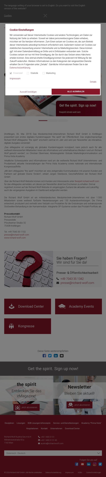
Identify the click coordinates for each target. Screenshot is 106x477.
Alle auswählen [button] (75, 91)
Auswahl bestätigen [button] (28, 92)
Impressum (15, 78)
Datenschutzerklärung (20, 67)
